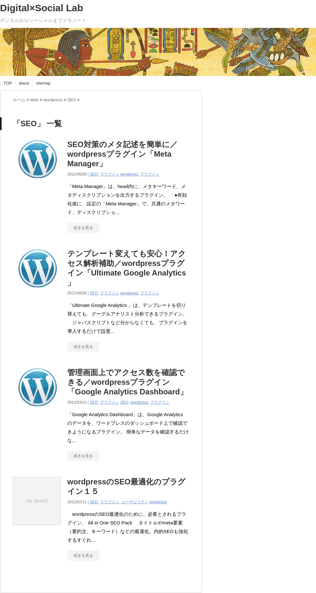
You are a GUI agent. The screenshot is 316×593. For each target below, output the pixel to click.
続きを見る (83, 228)
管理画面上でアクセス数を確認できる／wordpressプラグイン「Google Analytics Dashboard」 (127, 382)
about (24, 83)
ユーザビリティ (134, 502)
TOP (8, 83)
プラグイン (109, 174)
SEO (94, 174)
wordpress (129, 174)
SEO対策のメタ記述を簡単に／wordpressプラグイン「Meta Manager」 (122, 154)
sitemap (43, 83)
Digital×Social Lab (41, 8)
